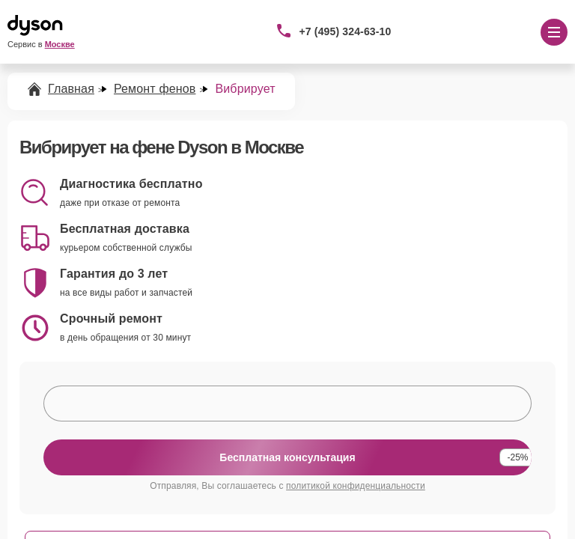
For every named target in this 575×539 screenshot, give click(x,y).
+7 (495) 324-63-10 (345, 31)
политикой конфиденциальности (355, 486)
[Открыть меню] (554, 32)
